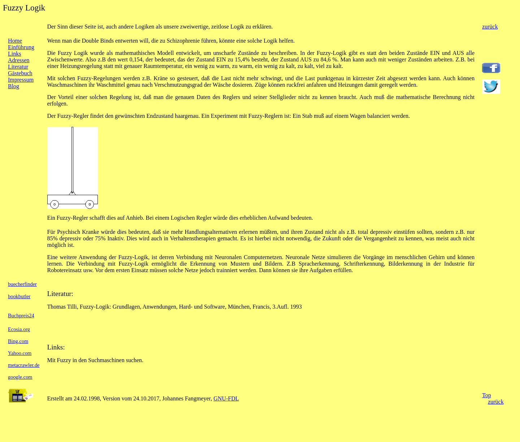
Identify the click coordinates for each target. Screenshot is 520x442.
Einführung (21, 47)
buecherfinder (22, 284)
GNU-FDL (226, 398)
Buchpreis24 (21, 315)
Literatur (18, 67)
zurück (490, 26)
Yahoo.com (19, 353)
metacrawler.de (24, 365)
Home (15, 41)
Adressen (19, 60)
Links (14, 54)
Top (486, 395)
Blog (13, 86)
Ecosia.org (19, 329)
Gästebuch (20, 73)
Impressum (21, 80)
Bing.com (18, 341)
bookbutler (19, 296)
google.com (20, 377)
